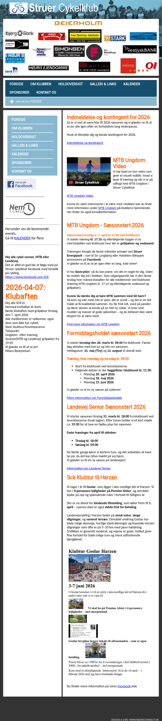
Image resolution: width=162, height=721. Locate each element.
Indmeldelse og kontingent (85, 143)
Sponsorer (19, 93)
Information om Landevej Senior (89, 468)
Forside (16, 84)
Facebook (124, 686)
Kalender (131, 84)
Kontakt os (46, 93)
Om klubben (40, 84)
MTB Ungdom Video (80, 195)
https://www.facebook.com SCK (27, 277)
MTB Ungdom (107, 208)
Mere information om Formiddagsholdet (94, 398)
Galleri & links (103, 84)
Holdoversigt (70, 84)
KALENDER (22, 238)
